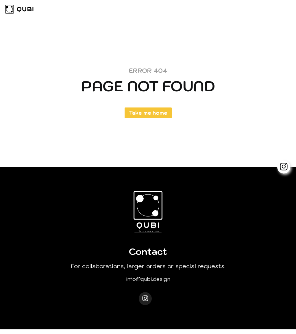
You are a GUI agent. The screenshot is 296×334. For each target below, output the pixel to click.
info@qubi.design (148, 280)
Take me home (148, 113)
